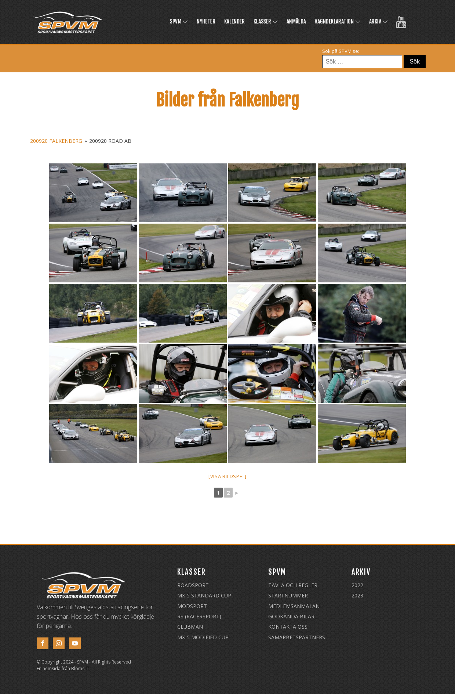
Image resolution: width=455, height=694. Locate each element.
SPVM (179, 21)
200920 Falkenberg (56, 140)
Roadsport (193, 585)
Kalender (234, 21)
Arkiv (378, 21)
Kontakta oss (287, 626)
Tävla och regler (292, 585)
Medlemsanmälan (294, 606)
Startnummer (288, 595)
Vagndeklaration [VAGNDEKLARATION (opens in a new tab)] (337, 21)
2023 (357, 595)
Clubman (190, 626)
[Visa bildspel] (227, 476)
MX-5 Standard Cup (204, 595)
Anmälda (296, 21)
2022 (357, 585)
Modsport (192, 606)
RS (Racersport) (199, 616)
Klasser (266, 21)
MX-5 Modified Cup (203, 637)
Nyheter (206, 21)
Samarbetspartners (296, 637)
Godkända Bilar (291, 616)
